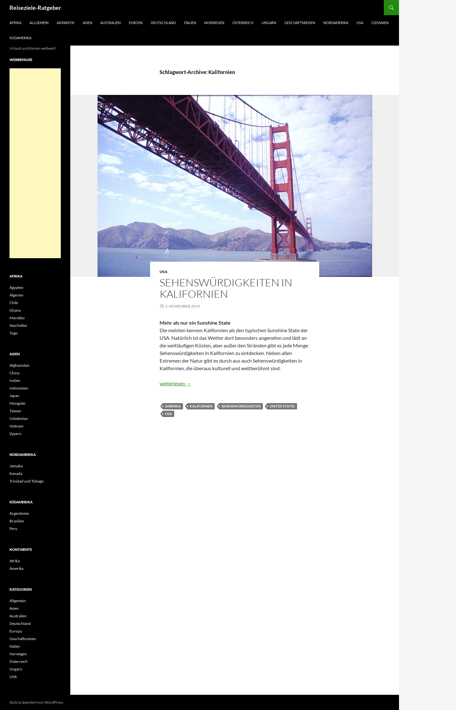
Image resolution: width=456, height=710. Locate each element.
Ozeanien (380, 23)
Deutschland (163, 23)
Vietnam (16, 426)
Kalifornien (201, 406)
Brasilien (17, 521)
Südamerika (20, 38)
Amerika (173, 406)
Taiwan (15, 410)
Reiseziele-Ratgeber (35, 7)
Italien (190, 23)
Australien (110, 23)
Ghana (15, 310)
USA (360, 23)
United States (282, 406)
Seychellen (18, 325)
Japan (14, 395)
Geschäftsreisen (299, 23)
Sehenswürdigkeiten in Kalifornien (226, 288)
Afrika (15, 23)
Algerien (16, 295)
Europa (135, 23)
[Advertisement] (35, 163)
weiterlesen (175, 383)
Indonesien (19, 388)
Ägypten (16, 287)
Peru (13, 528)
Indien (15, 380)
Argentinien (19, 513)
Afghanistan (19, 365)
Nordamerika (335, 23)
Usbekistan (19, 418)
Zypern (16, 433)
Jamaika (16, 466)
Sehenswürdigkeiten (241, 406)
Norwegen (214, 23)
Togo (14, 333)
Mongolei (17, 403)
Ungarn (269, 23)
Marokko (17, 317)
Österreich (242, 23)
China (14, 373)
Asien (87, 23)
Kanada (16, 473)
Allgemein (38, 23)
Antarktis (65, 23)
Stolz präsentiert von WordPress (36, 702)
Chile (14, 302)
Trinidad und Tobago (27, 481)
